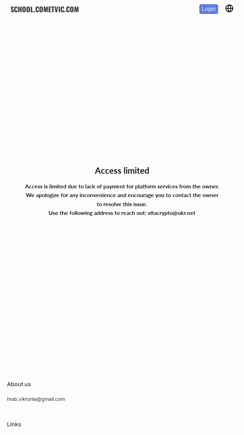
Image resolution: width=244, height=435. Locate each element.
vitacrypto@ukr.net (171, 212)
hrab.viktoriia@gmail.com (36, 399)
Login (209, 9)
